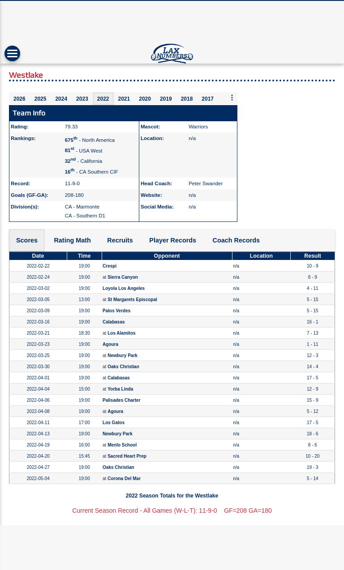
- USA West (84, 150)
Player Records (172, 240)
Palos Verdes (116, 310)
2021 (124, 99)
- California (83, 161)
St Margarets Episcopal (132, 299)
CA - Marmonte (82, 206)
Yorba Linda (120, 389)
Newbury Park (123, 355)
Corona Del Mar (124, 478)
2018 (187, 99)
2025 (40, 99)
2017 (208, 99)
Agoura (110, 344)
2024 (61, 99)
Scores (27, 240)
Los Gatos (114, 422)
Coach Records (236, 240)
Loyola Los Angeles (124, 288)
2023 (82, 99)
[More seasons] (232, 98)
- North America (90, 140)
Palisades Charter (122, 400)
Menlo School (122, 444)
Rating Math (72, 240)
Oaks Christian (123, 366)
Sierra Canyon (123, 277)
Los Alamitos (121, 333)
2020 (145, 99)
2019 (166, 99)
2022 (103, 99)
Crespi (109, 266)
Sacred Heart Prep (127, 456)
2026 (19, 99)
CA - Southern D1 (85, 215)
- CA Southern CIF (91, 171)
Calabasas (114, 321)
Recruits (120, 240)
